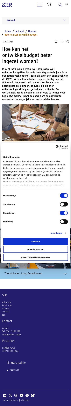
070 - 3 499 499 (13, 331)
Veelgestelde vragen (11, 334)
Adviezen (6, 302)
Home (7, 31)
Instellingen (56, 233)
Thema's (6, 311)
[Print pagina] (56, 41)
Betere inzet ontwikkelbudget (20, 34)
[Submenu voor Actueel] (64, 20)
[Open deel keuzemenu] (67, 41)
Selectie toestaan (35, 249)
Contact (5, 328)
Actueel (19, 31)
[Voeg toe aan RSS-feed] (62, 41)
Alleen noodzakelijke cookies (35, 257)
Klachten (25, 400)
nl (66, 4)
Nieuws (32, 31)
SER (3, 315)
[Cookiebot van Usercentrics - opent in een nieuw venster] (55, 147)
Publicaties (7, 305)
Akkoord (35, 241)
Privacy (14, 400)
